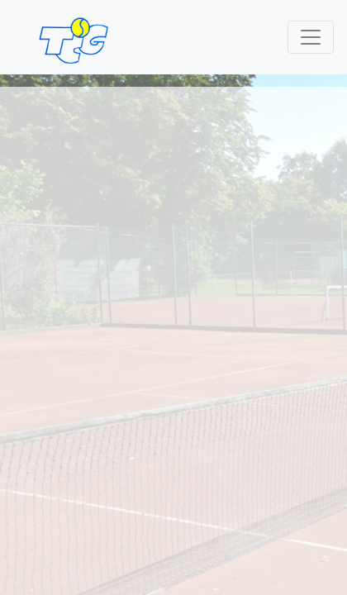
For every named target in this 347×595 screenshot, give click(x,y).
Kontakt (31, 414)
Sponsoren (171, 414)
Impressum (41, 434)
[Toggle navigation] (311, 37)
